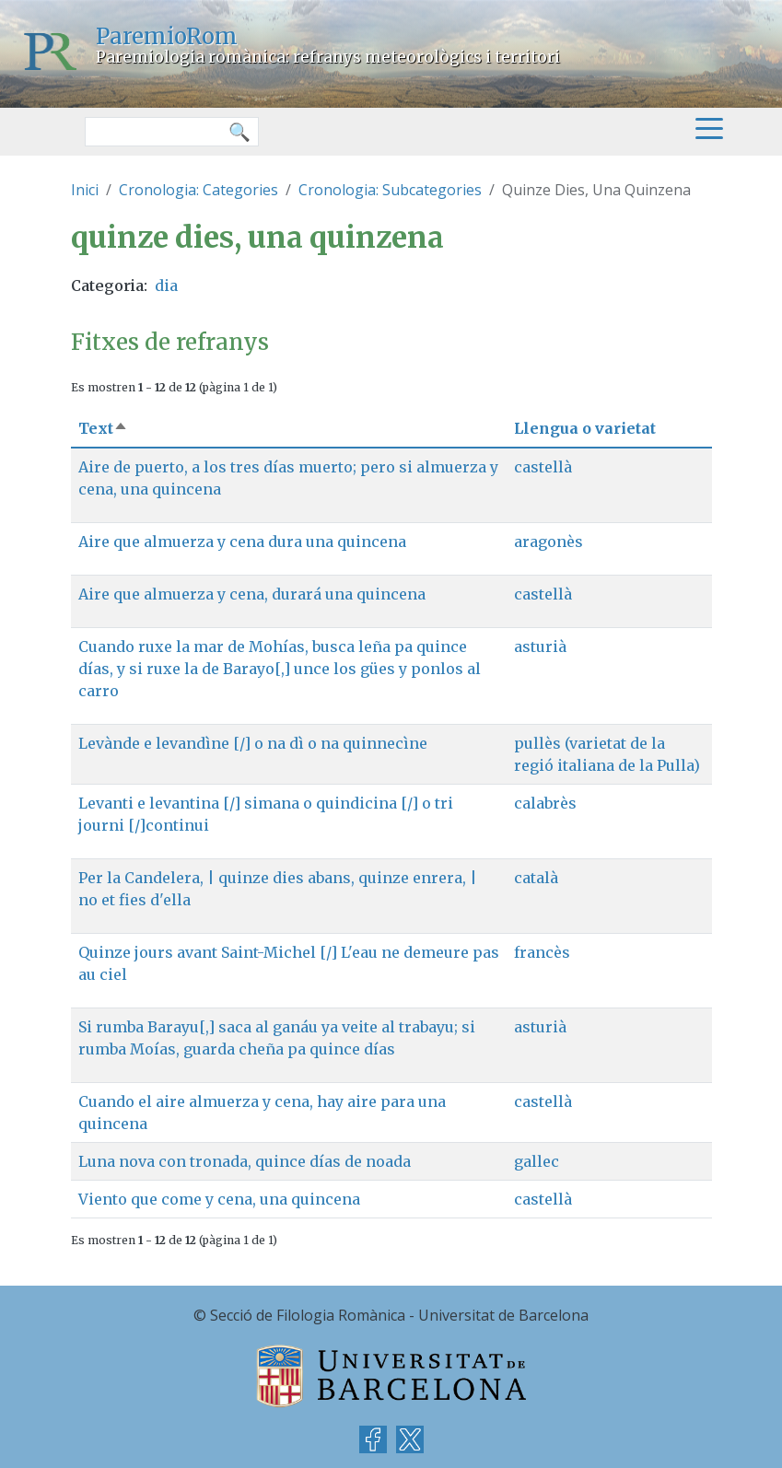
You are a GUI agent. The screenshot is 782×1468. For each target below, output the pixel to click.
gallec (536, 1161)
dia (166, 285)
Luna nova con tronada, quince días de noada (244, 1161)
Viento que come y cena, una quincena (219, 1199)
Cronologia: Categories (198, 190)
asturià (540, 646)
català (536, 877)
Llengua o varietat (585, 428)
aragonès (548, 541)
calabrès (545, 803)
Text (103, 428)
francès (542, 952)
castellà (543, 467)
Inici (85, 190)
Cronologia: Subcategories (390, 190)
